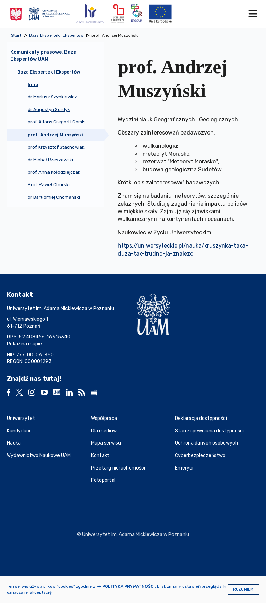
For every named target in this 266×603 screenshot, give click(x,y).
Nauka (14, 443)
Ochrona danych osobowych (206, 443)
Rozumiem (243, 589)
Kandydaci (18, 431)
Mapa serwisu (106, 443)
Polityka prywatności (128, 586)
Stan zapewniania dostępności (209, 431)
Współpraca (104, 418)
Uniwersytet (21, 418)
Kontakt (100, 455)
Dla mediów (104, 431)
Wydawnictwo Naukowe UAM (39, 455)
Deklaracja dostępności (201, 418)
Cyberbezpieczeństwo (200, 455)
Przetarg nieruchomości (118, 468)
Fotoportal (103, 480)
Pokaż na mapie (24, 344)
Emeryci (184, 468)
